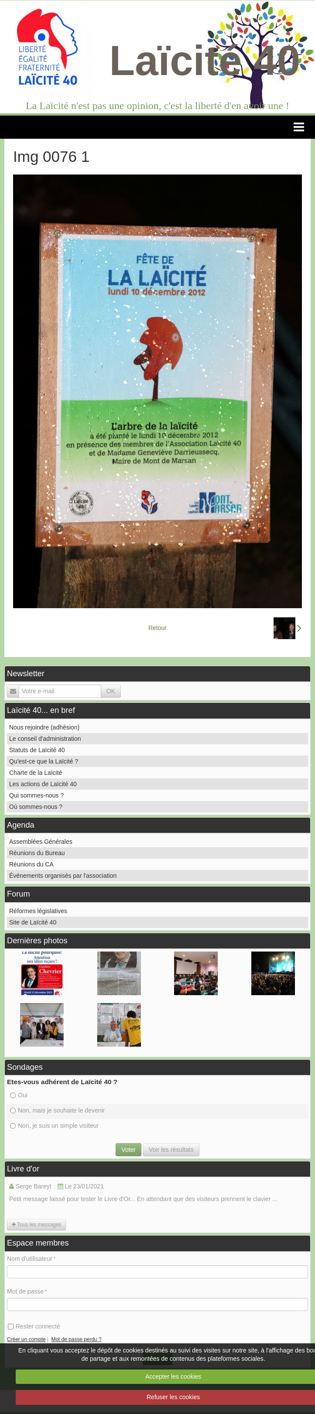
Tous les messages (36, 1225)
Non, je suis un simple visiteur (54, 1125)
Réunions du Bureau (37, 852)
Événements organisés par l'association (62, 875)
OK (110, 691)
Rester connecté (34, 1326)
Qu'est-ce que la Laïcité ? (43, 761)
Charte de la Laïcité (35, 772)
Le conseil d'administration (45, 738)
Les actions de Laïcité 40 (43, 784)
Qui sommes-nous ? (36, 795)
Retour (157, 627)
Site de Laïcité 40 (32, 922)
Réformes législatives (38, 910)
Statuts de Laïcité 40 (37, 749)
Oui (18, 1095)
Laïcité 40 (205, 60)
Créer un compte (26, 1339)
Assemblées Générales (40, 841)
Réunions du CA (31, 864)
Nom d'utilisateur (29, 1258)
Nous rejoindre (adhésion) (44, 727)
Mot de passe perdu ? (76, 1339)
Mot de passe (25, 1291)
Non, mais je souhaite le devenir (57, 1110)
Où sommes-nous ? (35, 806)
